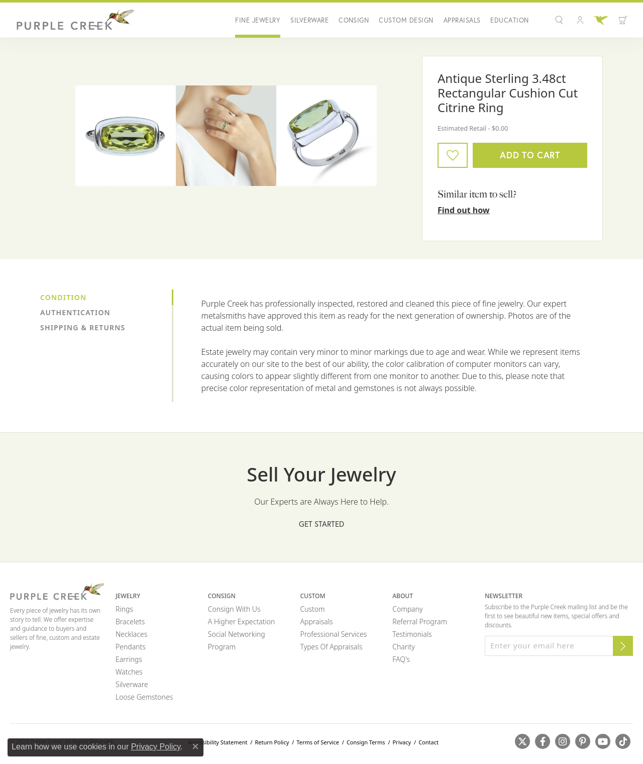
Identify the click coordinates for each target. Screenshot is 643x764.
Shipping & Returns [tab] (82, 327)
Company (407, 609)
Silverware (309, 20)
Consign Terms (366, 742)
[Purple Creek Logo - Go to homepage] (73, 20)
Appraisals (462, 20)
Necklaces (131, 634)
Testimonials (412, 634)
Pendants (131, 646)
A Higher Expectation (241, 621)
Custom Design (406, 20)
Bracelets (130, 621)
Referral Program (419, 621)
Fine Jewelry (257, 20)
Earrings (129, 659)
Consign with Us (234, 609)
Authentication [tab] (75, 312)
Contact (428, 742)
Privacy (401, 742)
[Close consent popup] (195, 746)
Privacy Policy (155, 746)
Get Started (321, 524)
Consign (354, 20)
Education (509, 20)
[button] (560, 20)
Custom (312, 609)
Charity (403, 646)
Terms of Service (317, 742)
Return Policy (272, 742)
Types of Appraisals (331, 646)
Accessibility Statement (218, 742)
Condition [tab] (63, 297)
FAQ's (401, 659)
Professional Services (333, 634)
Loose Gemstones (144, 697)
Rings (124, 609)
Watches (129, 672)
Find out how (464, 210)
